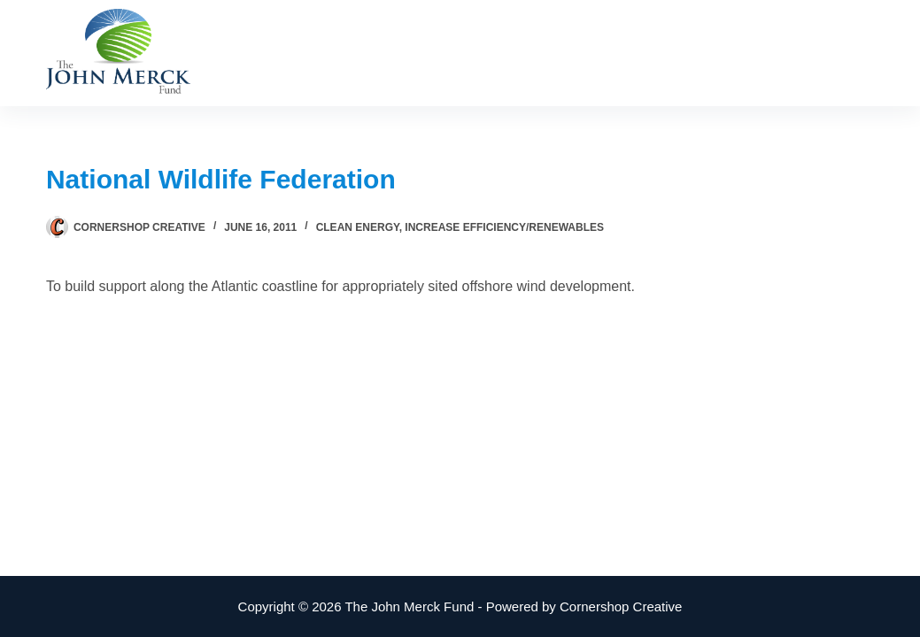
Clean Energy (357, 227)
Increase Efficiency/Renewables (504, 227)
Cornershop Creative (621, 606)
